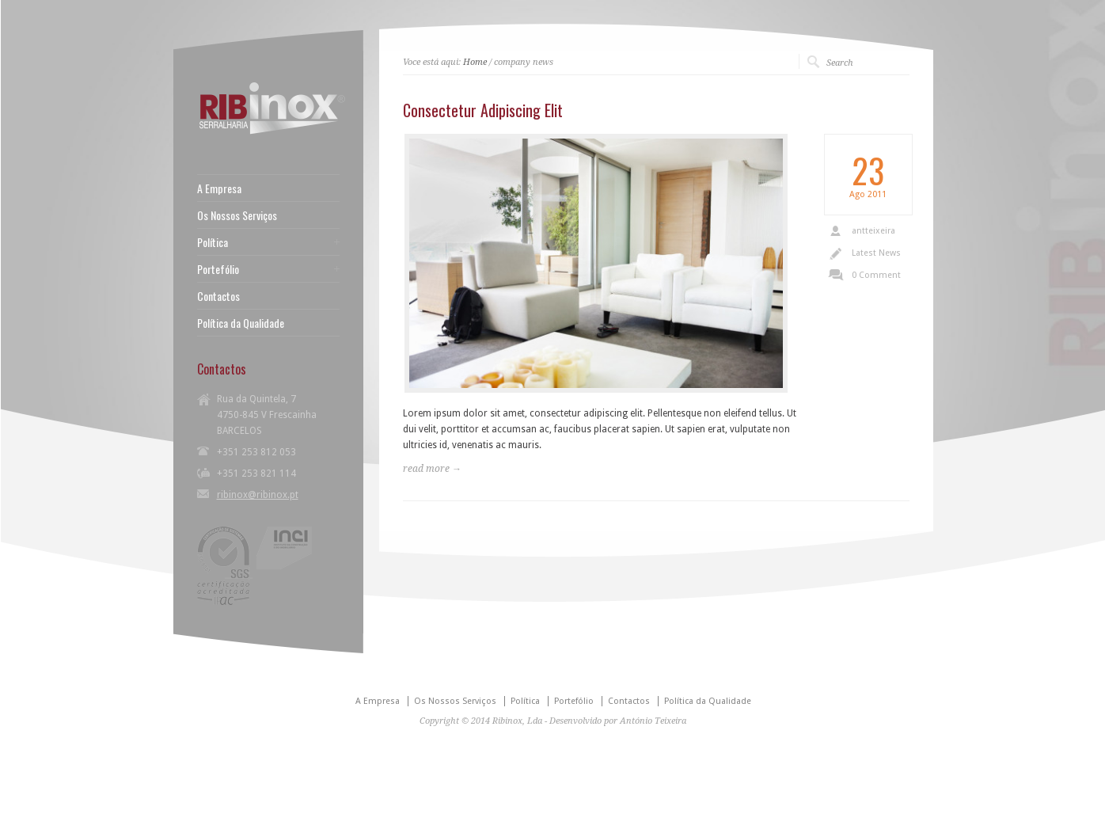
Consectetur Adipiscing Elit (483, 110)
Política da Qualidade (240, 323)
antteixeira (873, 231)
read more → (432, 468)
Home (475, 62)
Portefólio (218, 269)
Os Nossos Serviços (237, 215)
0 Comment (876, 275)
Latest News (876, 253)
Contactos (218, 296)
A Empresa (219, 188)
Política (212, 242)
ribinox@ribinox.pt (257, 494)
